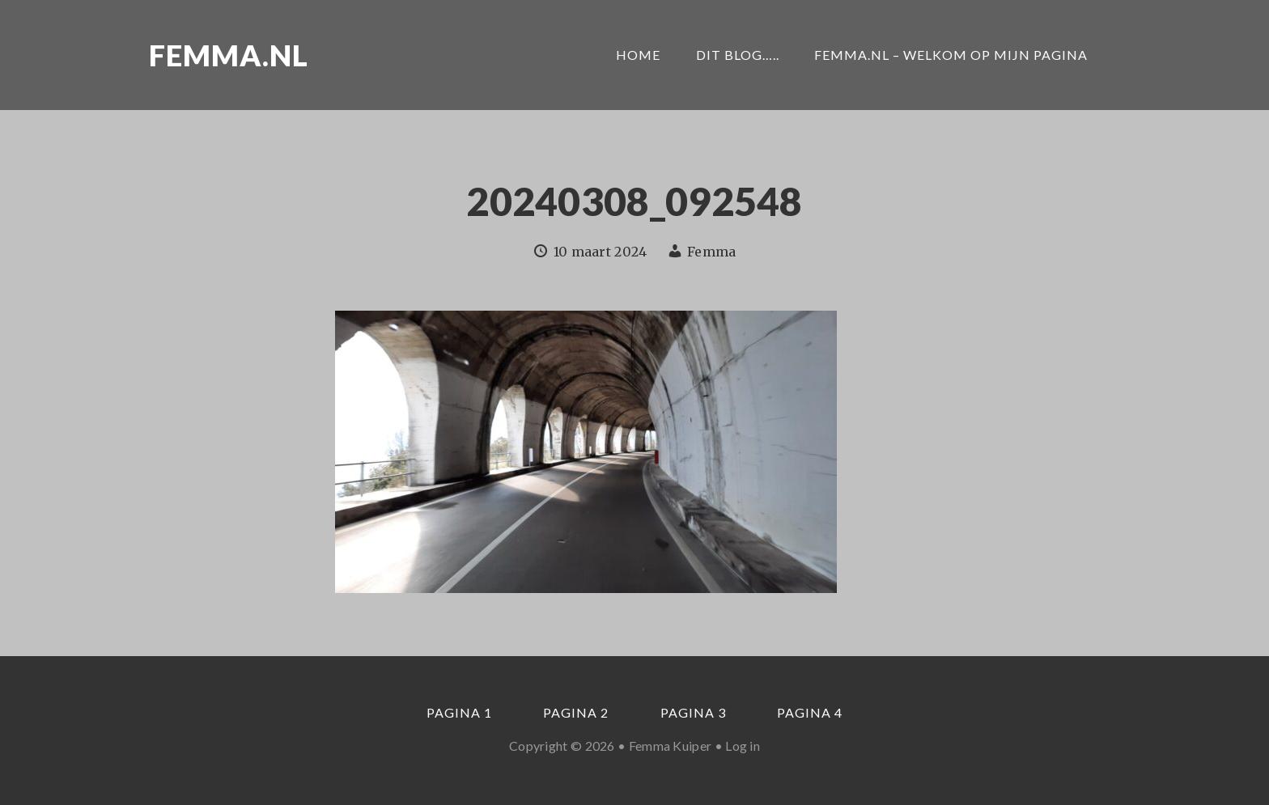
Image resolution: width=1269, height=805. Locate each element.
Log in (742, 745)
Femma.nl (228, 55)
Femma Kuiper (670, 745)
